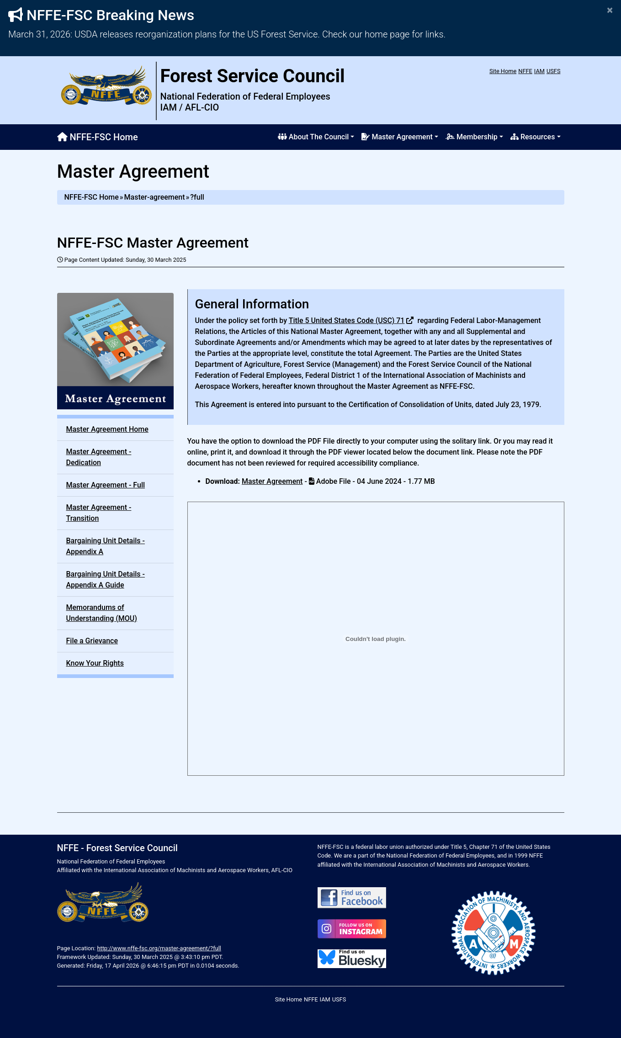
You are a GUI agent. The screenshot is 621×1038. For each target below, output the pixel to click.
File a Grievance (92, 640)
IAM (539, 71)
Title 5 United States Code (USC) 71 (347, 320)
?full (197, 197)
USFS (554, 71)
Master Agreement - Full (105, 485)
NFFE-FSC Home (97, 137)
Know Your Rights (95, 663)
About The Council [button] (313, 136)
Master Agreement (272, 481)
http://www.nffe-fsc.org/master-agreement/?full (159, 948)
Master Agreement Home (107, 429)
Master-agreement (154, 197)
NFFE (525, 71)
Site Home (502, 71)
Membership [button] (472, 136)
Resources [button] (532, 136)
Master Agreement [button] (396, 136)
